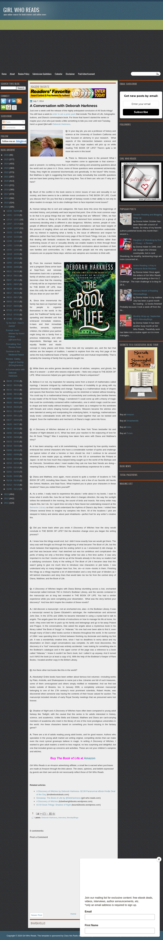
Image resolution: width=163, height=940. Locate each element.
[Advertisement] (81, 46)
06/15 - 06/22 (13, 389)
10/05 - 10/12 (13, 262)
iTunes (129, 433)
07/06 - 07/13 (13, 319)
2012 (6, 498)
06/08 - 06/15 (13, 394)
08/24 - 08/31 (13, 288)
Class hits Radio (71, 936)
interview (62, 817)
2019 (6, 185)
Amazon (130, 414)
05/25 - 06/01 (13, 402)
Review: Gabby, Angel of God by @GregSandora (14, 362)
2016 (6, 198)
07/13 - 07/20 (13, 314)
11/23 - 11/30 (13, 232)
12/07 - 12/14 (13, 224)
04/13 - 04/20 (13, 428)
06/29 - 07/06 (13, 381)
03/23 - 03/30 (13, 441)
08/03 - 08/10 (13, 301)
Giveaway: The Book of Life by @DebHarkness (58, 798)
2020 (6, 181)
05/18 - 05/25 (13, 407)
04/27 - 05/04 (13, 420)
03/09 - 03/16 (13, 450)
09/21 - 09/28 (13, 271)
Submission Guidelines (42, 73)
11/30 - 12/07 (13, 228)
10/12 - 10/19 (13, 258)
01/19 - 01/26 (13, 480)
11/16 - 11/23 (13, 237)
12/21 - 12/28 (13, 215)
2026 (6, 155)
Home (4, 73)
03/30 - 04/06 (13, 437)
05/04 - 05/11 (13, 415)
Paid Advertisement (86, 73)
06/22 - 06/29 (13, 385)
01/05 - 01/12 (13, 489)
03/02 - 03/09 (13, 454)
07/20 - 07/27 (13, 310)
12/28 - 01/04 (13, 211)
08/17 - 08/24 (13, 293)
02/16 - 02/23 (13, 463)
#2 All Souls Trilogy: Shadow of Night (53, 805)
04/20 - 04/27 (13, 424)
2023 (6, 168)
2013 (6, 494)
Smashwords (132, 420)
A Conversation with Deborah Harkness (15, 372)
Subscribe (141, 112)
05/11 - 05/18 (13, 411)
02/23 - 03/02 (13, 459)
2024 (6, 163)
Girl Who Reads (21, 10)
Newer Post (36, 915)
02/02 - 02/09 (13, 471)
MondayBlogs (72, 817)
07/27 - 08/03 (13, 306)
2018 (6, 189)
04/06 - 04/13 (13, 433)
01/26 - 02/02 (13, 476)
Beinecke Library (38, 507)
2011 (6, 503)
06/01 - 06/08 (13, 398)
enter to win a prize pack (63, 114)
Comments (9, 127)
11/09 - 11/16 (13, 241)
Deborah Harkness (61, 124)
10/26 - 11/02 (13, 249)
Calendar (58, 73)
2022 (6, 172)
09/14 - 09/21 (13, 275)
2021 (6, 176)
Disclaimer (70, 73)
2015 (6, 202)
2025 (6, 159)
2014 (6, 207)
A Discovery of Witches (47, 801)
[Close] (158, 859)
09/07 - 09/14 (13, 280)
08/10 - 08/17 (13, 297)
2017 (6, 194)
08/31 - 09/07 (13, 284)
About (12, 73)
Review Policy (23, 73)
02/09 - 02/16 (13, 467)
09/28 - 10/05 (13, 267)
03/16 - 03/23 (13, 446)
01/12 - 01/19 (13, 485)
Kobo (128, 427)
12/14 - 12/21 (13, 219)
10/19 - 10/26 (13, 254)
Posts (6, 122)
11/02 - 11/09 (13, 245)
